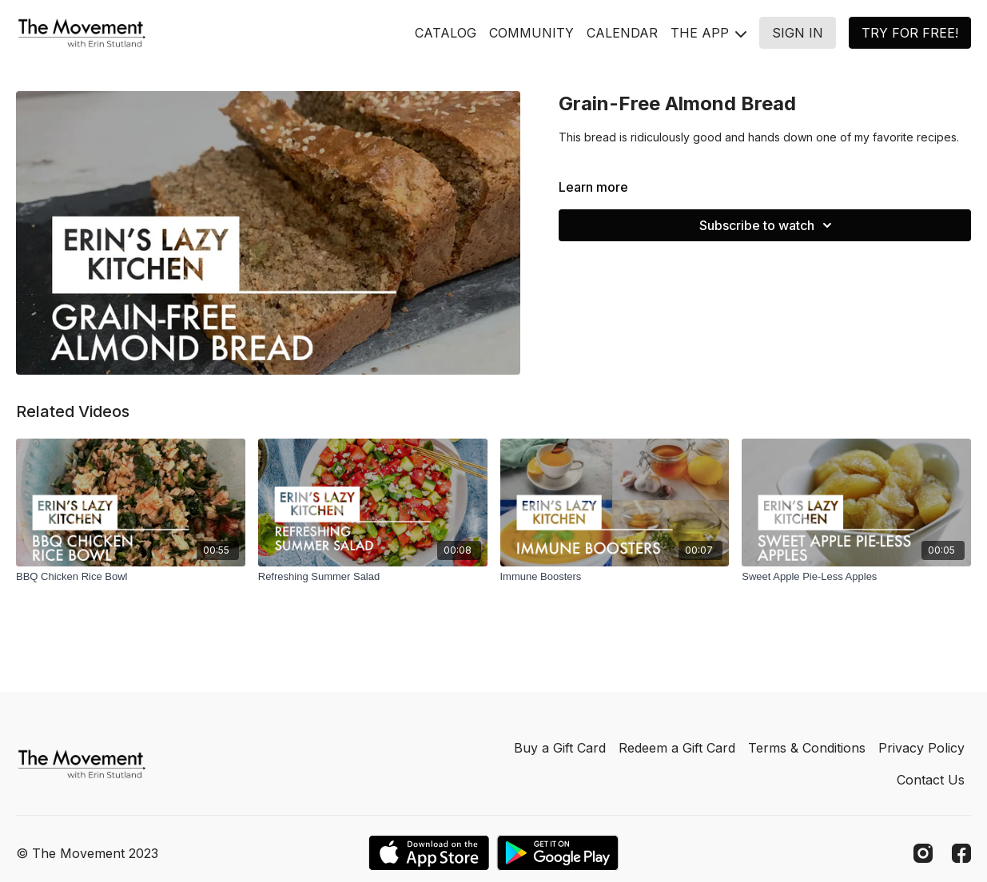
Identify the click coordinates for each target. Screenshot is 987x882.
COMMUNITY (531, 33)
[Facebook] (961, 853)
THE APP (708, 33)
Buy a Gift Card (560, 748)
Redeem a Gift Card (677, 748)
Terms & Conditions (807, 748)
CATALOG (445, 33)
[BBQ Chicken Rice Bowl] (130, 577)
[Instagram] (923, 853)
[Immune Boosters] (615, 577)
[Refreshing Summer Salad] (373, 577)
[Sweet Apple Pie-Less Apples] (856, 577)
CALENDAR (622, 33)
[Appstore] (429, 853)
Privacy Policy (921, 748)
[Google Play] (557, 853)
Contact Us (931, 780)
